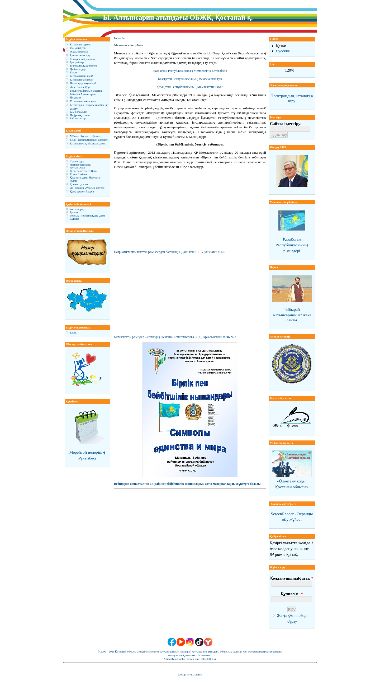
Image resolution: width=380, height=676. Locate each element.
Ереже (74, 72)
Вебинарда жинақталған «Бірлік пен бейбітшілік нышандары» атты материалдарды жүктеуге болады (187, 484)
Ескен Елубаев (78, 174)
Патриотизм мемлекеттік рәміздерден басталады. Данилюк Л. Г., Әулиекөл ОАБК (169, 252)
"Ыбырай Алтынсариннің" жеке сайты (291, 314)
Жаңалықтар (78, 47)
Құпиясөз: (292, 594)
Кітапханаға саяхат (81, 79)
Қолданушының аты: (291, 578)
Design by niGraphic (190, 674)
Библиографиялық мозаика (86, 90)
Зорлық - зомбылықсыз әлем (87, 215)
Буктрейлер (77, 62)
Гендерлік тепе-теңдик (83, 171)
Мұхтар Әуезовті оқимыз (85, 136)
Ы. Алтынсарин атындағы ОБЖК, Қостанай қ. (178, 17)
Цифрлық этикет (80, 115)
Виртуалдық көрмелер (83, 65)
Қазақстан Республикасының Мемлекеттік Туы (190, 79)
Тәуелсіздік (77, 161)
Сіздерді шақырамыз (82, 59)
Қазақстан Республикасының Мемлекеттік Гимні (190, 87)
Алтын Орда (77, 167)
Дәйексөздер (78, 69)
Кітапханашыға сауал (83, 101)
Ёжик (73, 332)
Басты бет (120, 38)
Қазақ (281, 46)
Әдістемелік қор (80, 87)
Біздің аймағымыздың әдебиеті (89, 139)
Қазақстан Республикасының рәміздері (292, 245)
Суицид (74, 218)
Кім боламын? (78, 111)
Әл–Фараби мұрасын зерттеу (87, 187)
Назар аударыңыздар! (83, 83)
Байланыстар (78, 118)
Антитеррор (77, 209)
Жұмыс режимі (79, 51)
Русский (283, 51)
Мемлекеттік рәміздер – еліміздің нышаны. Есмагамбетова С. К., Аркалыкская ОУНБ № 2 (175, 337)
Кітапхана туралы (80, 44)
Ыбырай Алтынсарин (83, 94)
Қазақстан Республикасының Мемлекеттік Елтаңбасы (190, 71)
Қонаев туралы (79, 184)
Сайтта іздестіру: (286, 123)
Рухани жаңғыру (80, 55)
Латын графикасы (80, 164)
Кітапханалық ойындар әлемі (88, 143)
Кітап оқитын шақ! (81, 75)
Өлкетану (76, 97)
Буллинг (75, 212)
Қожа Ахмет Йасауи (82, 191)
